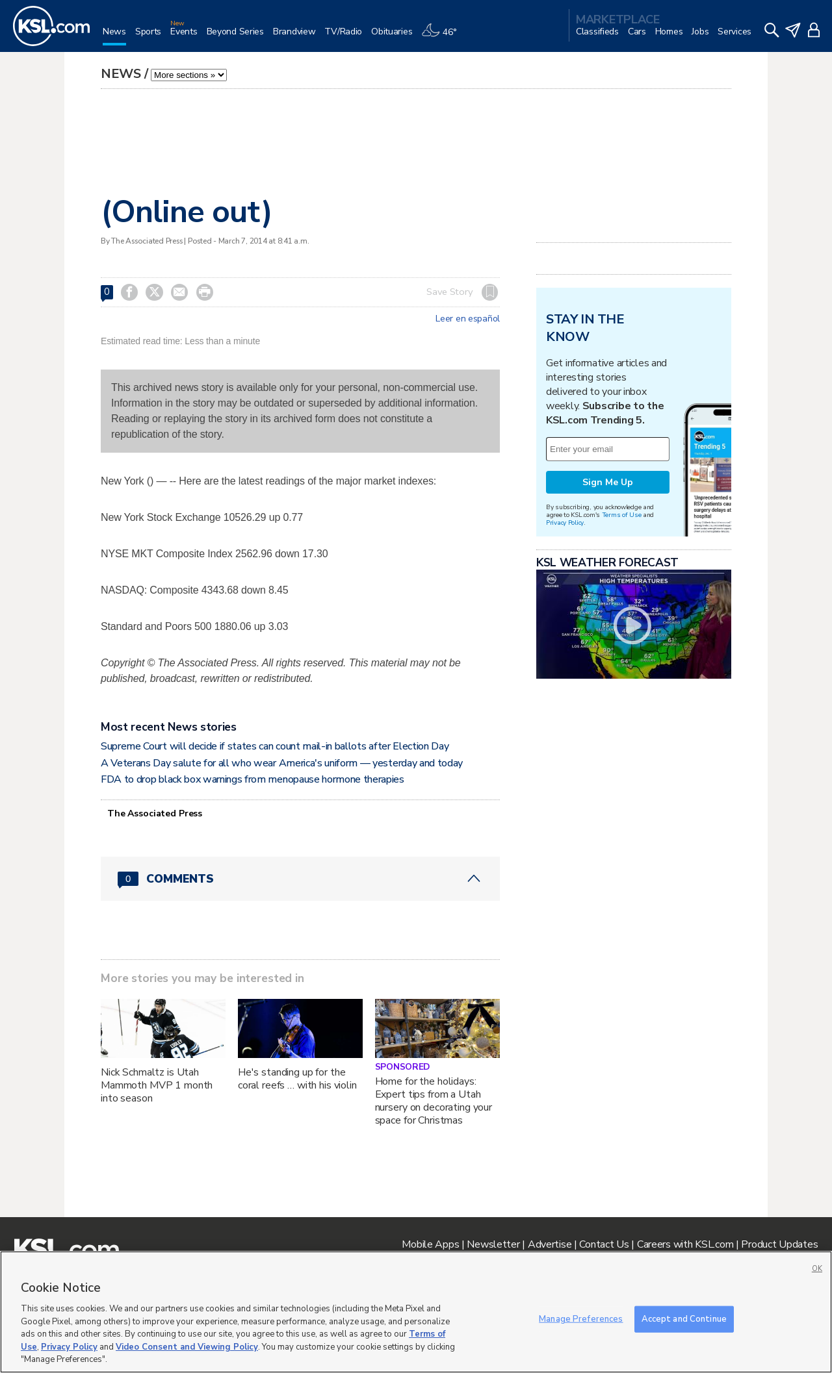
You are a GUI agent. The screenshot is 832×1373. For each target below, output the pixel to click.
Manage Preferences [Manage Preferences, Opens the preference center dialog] (581, 1318)
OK (817, 1269)
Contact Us (604, 1244)
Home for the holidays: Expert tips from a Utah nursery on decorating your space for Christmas (433, 1100)
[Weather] (443, 36)
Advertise (549, 1244)
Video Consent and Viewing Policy (187, 1347)
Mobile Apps (430, 1244)
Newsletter (493, 1244)
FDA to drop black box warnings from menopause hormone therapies (252, 779)
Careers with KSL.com (685, 1244)
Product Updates (779, 1244)
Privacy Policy (565, 522)
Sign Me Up (607, 482)
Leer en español (468, 318)
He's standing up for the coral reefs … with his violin (297, 1078)
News (121, 73)
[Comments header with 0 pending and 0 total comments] (300, 879)
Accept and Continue (684, 1318)
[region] (416, 1312)
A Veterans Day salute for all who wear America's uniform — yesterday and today (282, 763)
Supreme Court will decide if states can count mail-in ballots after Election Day (274, 746)
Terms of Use (622, 514)
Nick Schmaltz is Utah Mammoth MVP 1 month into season (157, 1085)
